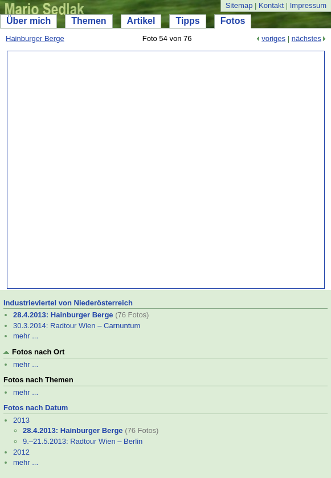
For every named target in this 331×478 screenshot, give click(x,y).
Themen (88, 21)
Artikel (141, 21)
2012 (21, 452)
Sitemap (239, 5)
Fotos (233, 21)
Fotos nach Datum (35, 407)
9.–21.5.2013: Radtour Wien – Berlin (82, 441)
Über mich (28, 21)
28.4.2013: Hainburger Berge (63, 315)
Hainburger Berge (35, 38)
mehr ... (25, 336)
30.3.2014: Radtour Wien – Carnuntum (76, 325)
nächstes (306, 38)
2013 (21, 420)
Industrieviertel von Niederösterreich (68, 303)
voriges (273, 38)
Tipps (187, 21)
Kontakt (271, 5)
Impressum (308, 5)
